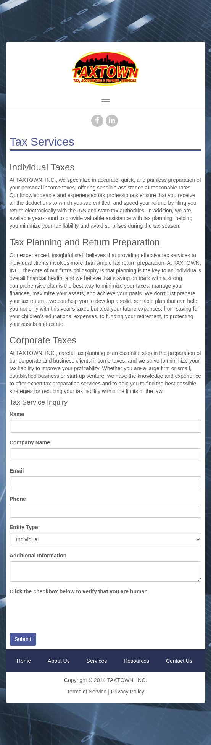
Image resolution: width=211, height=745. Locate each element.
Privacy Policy (127, 691)
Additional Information (38, 555)
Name (17, 414)
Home (24, 661)
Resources (136, 661)
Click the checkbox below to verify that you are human (79, 591)
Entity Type (24, 527)
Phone (18, 499)
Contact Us (179, 661)
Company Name (30, 442)
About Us (59, 661)
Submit (22, 639)
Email (17, 471)
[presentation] (68, 612)
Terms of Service (86, 691)
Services (97, 661)
